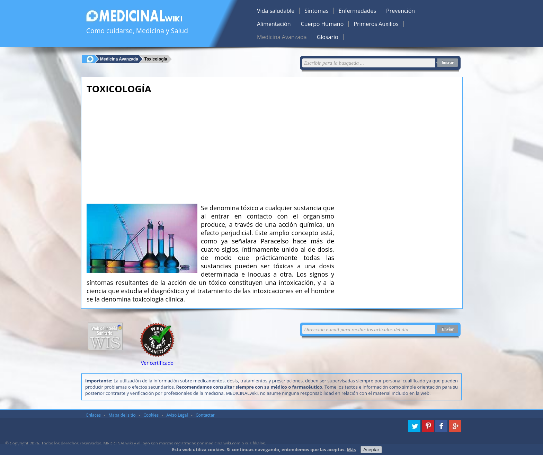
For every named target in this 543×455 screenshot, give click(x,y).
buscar (448, 62)
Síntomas (316, 11)
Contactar (205, 415)
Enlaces (93, 415)
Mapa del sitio (122, 415)
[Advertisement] (210, 147)
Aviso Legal (177, 415)
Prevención (400, 11)
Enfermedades (357, 11)
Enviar (448, 329)
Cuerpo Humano (322, 24)
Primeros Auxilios (376, 24)
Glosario (327, 37)
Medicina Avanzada (282, 37)
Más (351, 449)
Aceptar (371, 449)
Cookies (151, 415)
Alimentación (274, 24)
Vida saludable (275, 11)
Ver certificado (157, 363)
